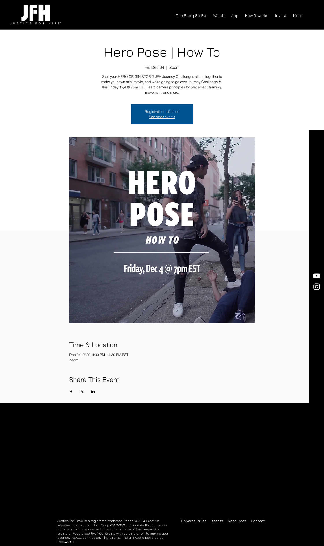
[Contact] (260, 521)
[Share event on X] (82, 391)
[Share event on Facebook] (71, 391)
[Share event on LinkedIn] (93, 391)
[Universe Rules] (193, 521)
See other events (162, 117)
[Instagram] (316, 286)
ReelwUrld (65, 542)
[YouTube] (316, 276)
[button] (217, 521)
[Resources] (237, 521)
